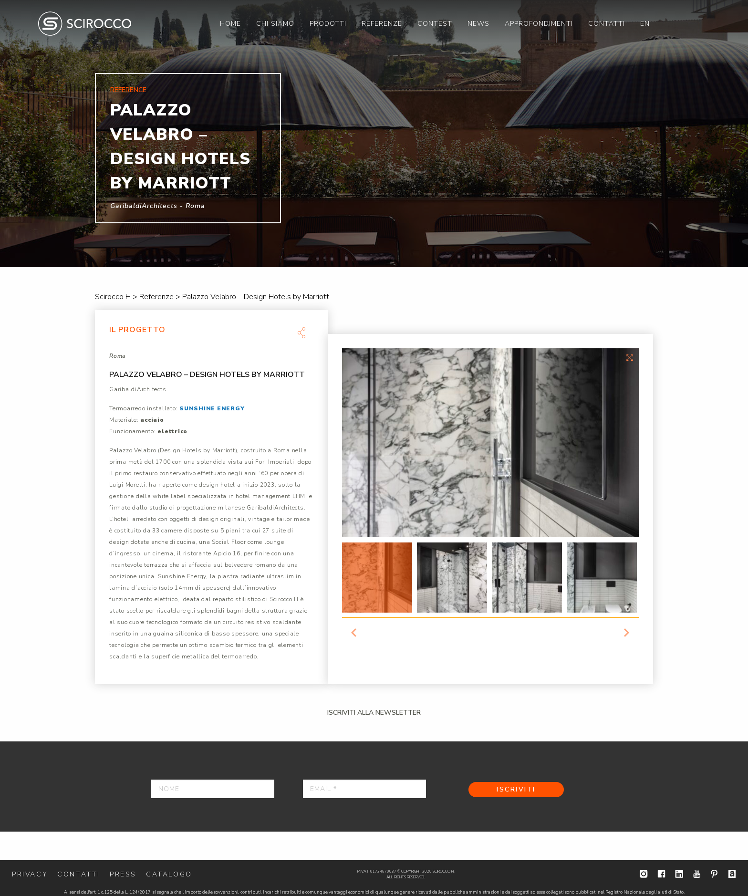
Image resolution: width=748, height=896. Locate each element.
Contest (434, 23)
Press (123, 874)
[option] (374, 133)
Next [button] (627, 633)
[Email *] (364, 789)
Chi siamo (275, 23)
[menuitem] (230, 23)
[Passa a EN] (645, 23)
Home (230, 23)
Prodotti (328, 23)
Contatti (606, 23)
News (478, 23)
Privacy (30, 874)
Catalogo (169, 874)
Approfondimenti (539, 23)
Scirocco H (84, 23)
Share (301, 332)
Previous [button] (354, 633)
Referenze (382, 23)
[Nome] (212, 789)
